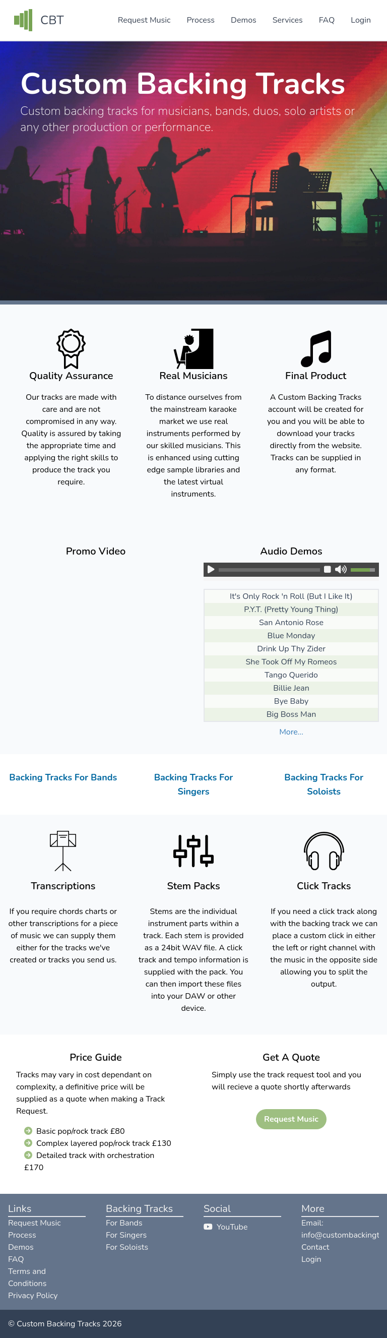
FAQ (327, 20)
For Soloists (127, 1247)
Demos (243, 20)
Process (200, 20)
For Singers (126, 1235)
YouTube (225, 1227)
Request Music (144, 20)
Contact (315, 1247)
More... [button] (291, 732)
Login (361, 20)
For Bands (124, 1223)
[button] (209, 570)
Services (288, 20)
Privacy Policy (33, 1295)
